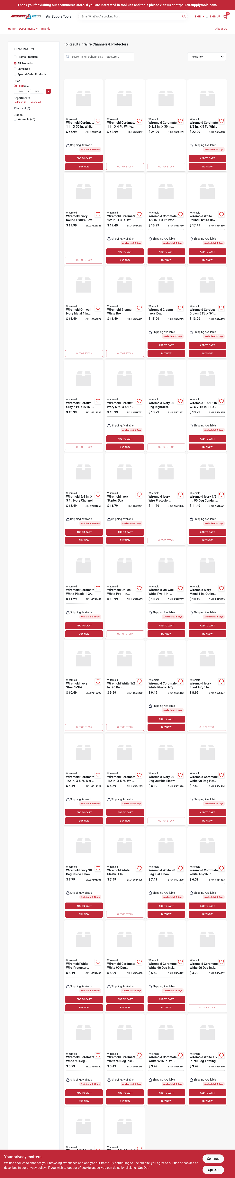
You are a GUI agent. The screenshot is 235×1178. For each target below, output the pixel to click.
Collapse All (20, 102)
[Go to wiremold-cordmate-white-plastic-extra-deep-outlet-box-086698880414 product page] (84, 593)
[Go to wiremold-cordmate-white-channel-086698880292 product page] (125, 219)
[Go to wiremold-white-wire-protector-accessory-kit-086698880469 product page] (84, 966)
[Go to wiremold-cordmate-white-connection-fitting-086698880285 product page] (166, 1060)
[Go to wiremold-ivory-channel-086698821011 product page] (84, 499)
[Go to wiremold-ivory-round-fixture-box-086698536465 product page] (84, 219)
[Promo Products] (15, 56)
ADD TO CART (84, 158)
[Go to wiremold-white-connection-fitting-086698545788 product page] (125, 1142)
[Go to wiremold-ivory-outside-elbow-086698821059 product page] (166, 780)
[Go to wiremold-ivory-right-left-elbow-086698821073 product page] (166, 406)
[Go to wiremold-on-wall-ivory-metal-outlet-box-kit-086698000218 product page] (84, 312)
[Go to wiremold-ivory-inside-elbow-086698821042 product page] (84, 873)
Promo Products (28, 57)
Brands (45, 28)
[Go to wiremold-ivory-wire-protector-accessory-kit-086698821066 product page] (166, 499)
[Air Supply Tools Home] (25, 16)
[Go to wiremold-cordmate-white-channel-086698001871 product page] (84, 125)
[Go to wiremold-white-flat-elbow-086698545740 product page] (84, 1142)
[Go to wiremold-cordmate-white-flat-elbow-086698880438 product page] (207, 780)
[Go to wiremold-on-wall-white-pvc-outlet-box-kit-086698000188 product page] (166, 593)
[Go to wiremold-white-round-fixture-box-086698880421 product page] (207, 219)
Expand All (35, 102)
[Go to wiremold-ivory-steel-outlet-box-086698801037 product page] (207, 686)
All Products (25, 63)
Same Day (24, 69)
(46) (26, 119)
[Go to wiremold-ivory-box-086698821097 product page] (166, 312)
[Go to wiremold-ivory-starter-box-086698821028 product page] (125, 499)
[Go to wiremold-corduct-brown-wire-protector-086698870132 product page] (207, 312)
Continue (213, 1159)
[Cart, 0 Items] (225, 16)
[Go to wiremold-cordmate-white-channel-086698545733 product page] (207, 125)
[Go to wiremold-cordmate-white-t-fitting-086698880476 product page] (207, 873)
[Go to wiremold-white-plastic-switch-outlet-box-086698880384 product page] (125, 873)
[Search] (184, 16)
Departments (27, 28)
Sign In (199, 16)
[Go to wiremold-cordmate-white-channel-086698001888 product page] (166, 125)
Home (11, 28)
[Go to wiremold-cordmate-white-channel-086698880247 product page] (125, 780)
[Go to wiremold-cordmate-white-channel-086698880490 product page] (125, 125)
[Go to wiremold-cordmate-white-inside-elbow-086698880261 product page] (125, 1060)
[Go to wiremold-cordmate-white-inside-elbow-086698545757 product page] (207, 966)
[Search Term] (133, 16)
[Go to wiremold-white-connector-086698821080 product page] (125, 686)
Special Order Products (32, 74)
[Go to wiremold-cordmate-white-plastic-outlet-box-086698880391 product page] (166, 686)
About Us (221, 28)
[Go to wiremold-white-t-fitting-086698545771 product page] (207, 1060)
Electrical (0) (22, 108)
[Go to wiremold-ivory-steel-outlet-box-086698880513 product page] (84, 686)
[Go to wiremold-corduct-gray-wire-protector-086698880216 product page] (84, 406)
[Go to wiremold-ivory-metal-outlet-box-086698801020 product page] (207, 593)
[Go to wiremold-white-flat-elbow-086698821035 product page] (166, 873)
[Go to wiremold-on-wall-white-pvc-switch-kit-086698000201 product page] (125, 593)
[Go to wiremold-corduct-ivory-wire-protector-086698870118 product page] (125, 406)
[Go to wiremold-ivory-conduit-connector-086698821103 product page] (207, 499)
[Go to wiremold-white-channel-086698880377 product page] (207, 406)
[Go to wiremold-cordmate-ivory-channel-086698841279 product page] (166, 219)
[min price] (20, 91)
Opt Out (213, 1170)
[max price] (37, 91)
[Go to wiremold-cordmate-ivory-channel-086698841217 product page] (84, 780)
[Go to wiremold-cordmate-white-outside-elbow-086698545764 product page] (84, 1060)
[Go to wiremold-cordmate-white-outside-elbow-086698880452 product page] (125, 966)
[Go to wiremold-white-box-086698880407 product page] (125, 312)
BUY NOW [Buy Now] (84, 166)
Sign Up (215, 16)
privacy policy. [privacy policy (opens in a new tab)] (36, 1168)
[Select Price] (48, 91)
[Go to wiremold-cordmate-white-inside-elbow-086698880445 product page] (166, 966)
